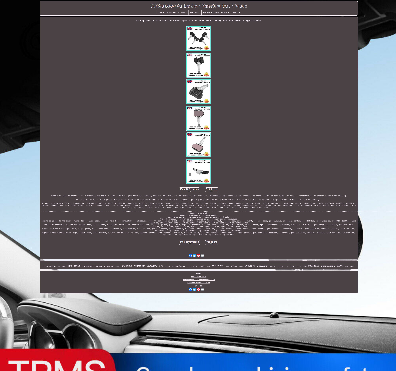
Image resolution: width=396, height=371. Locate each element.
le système (99, 266)
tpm (59, 266)
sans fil (352, 266)
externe (227, 266)
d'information (108, 266)
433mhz (234, 266)
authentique (88, 266)
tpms (77, 265)
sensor (208, 266)
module (202, 266)
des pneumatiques (49, 266)
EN (196, 286)
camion (287, 266)
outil (347, 266)
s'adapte (118, 266)
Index (198, 274)
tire (70, 265)
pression (218, 265)
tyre (161, 265)
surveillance (311, 265)
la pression (262, 266)
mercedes (272, 266)
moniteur (127, 265)
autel (300, 266)
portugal (189, 266)
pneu (340, 265)
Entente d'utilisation (199, 283)
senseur (241, 266)
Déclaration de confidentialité (199, 280)
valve (195, 266)
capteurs (152, 265)
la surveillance (178, 266)
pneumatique (328, 266)
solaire (64, 266)
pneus (167, 266)
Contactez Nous (198, 277)
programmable (280, 266)
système (250, 265)
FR (201, 286)
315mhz (293, 266)
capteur (139, 265)
